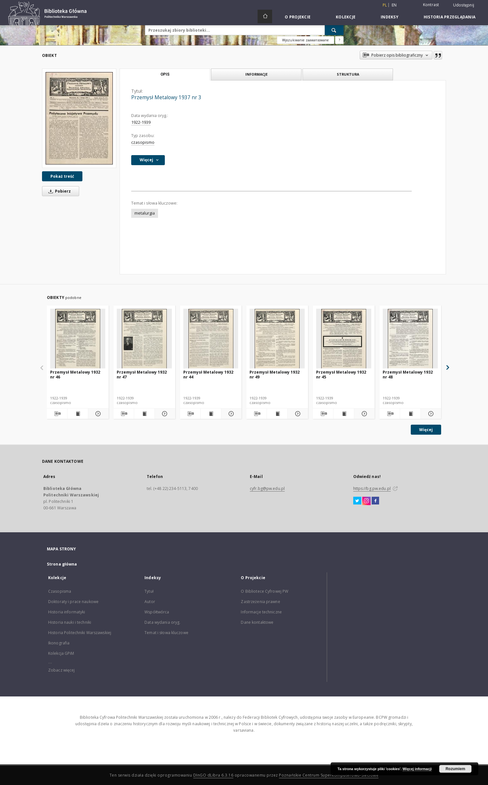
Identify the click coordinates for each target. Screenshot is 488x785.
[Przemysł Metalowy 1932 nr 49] (277, 339)
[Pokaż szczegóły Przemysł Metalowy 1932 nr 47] (164, 413)
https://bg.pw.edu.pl (372, 488)
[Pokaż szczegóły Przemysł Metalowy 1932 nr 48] (430, 413)
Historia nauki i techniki (69, 622)
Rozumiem (455, 769)
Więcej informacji (417, 769)
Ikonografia (58, 643)
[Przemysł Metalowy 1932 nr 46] (77, 339)
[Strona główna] (265, 16)
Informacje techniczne (261, 612)
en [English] (394, 5)
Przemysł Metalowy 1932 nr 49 (274, 374)
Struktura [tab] (348, 74)
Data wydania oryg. (162, 622)
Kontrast (431, 4)
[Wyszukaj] (334, 30)
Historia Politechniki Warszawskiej (79, 632)
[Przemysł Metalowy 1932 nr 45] (343, 339)
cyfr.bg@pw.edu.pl (267, 488)
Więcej (426, 429)
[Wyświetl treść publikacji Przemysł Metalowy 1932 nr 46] (78, 413)
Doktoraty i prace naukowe (73, 601)
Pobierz (58, 191)
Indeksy (389, 17)
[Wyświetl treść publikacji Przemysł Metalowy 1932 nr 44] (211, 413)
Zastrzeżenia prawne (260, 601)
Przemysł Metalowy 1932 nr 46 (75, 374)
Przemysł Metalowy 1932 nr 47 (142, 374)
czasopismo (142, 142)
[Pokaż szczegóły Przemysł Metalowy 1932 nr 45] (363, 413)
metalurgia (144, 213)
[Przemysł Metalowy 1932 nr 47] (144, 339)
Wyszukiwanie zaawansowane (305, 40)
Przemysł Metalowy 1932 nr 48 (408, 374)
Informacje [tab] (256, 74)
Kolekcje (345, 17)
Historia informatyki (66, 612)
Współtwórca (156, 612)
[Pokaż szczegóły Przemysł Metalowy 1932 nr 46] (97, 413)
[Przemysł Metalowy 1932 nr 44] (211, 339)
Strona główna (62, 564)
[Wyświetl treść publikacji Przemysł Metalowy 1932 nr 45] (344, 413)
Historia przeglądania (449, 17)
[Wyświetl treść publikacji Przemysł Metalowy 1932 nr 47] (144, 413)
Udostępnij (463, 5)
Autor (149, 601)
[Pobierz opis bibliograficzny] (57, 413)
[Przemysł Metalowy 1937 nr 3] (79, 118)
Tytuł (149, 591)
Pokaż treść (62, 176)
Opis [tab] (165, 74)
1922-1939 (141, 122)
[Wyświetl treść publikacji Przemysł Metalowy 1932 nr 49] (277, 413)
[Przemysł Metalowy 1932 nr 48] (410, 339)
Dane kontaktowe (257, 622)
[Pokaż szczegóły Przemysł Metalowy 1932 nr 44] (230, 413)
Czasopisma (59, 591)
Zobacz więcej (61, 670)
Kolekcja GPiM (61, 653)
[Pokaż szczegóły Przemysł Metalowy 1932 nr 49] (297, 413)
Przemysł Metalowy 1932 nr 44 (208, 374)
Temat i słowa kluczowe (166, 632)
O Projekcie (298, 17)
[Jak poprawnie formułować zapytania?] (339, 40)
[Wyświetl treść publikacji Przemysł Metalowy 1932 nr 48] (410, 413)
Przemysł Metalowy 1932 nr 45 (341, 374)
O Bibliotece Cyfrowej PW (264, 591)
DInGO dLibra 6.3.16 (213, 775)
